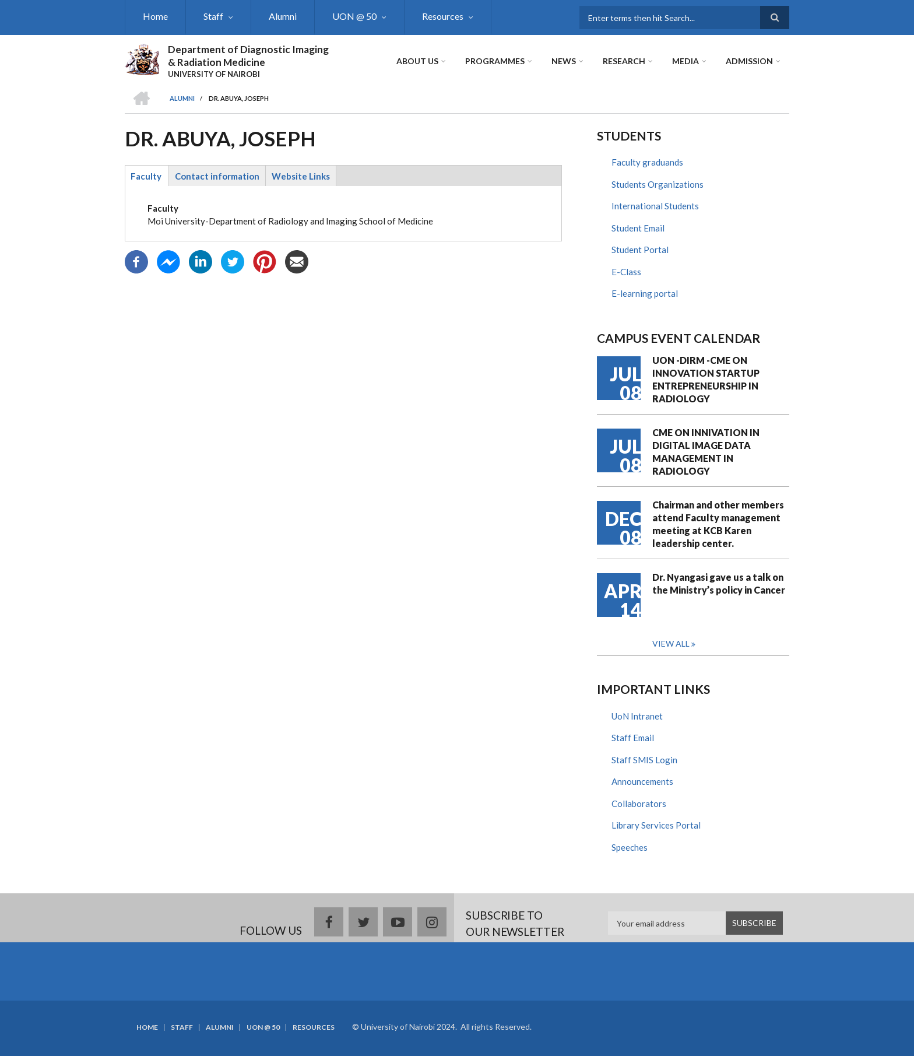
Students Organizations (657, 184)
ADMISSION (749, 61)
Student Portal (640, 249)
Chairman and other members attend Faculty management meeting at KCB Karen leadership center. (718, 524)
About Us (417, 61)
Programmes (495, 61)
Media (685, 61)
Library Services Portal (656, 825)
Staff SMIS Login (644, 760)
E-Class (626, 271)
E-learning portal (644, 293)
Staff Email (632, 737)
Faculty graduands (647, 162)
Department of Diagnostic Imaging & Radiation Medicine (248, 55)
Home (155, 16)
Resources (442, 16)
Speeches (629, 847)
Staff (213, 16)
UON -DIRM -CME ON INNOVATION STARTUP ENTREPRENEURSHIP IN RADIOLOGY (706, 379)
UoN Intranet (637, 716)
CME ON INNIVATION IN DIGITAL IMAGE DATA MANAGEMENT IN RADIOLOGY (706, 451)
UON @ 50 (354, 16)
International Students (655, 206)
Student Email (638, 228)
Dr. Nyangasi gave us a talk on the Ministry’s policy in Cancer (718, 583)
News (563, 61)
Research (624, 61)
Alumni (283, 16)
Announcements (642, 781)
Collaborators (638, 803)
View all (671, 643)
